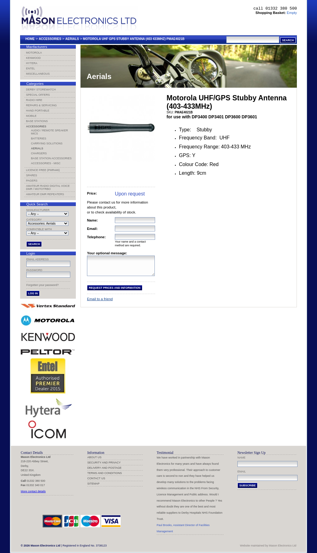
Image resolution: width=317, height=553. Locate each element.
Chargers (39, 153)
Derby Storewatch (41, 89)
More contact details (33, 491)
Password (34, 270)
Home (30, 39)
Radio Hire (34, 100)
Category (34, 219)
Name (241, 457)
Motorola (34, 52)
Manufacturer (38, 210)
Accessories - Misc (46, 163)
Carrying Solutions (47, 143)
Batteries (38, 138)
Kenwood (33, 57)
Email (241, 471)
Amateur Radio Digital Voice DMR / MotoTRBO (48, 187)
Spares (31, 175)
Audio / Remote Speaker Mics (49, 132)
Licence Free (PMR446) (43, 170)
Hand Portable (37, 110)
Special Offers (38, 94)
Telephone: (96, 237)
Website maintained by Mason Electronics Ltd (268, 545)
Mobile (31, 115)
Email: (92, 228)
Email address (37, 259)
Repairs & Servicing (41, 105)
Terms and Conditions (104, 473)
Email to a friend (100, 303)
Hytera (31, 63)
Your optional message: (107, 253)
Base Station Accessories (51, 158)
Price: (92, 193)
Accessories (50, 39)
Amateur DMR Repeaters (45, 194)
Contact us (96, 478)
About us (94, 457)
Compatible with (39, 229)
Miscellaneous (38, 73)
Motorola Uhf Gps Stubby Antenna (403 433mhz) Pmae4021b (134, 39)
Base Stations (37, 121)
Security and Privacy (104, 462)
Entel (30, 68)
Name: (92, 220)
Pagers (31, 180)
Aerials (72, 39)
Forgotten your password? (42, 285)
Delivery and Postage (104, 467)
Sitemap (93, 483)
